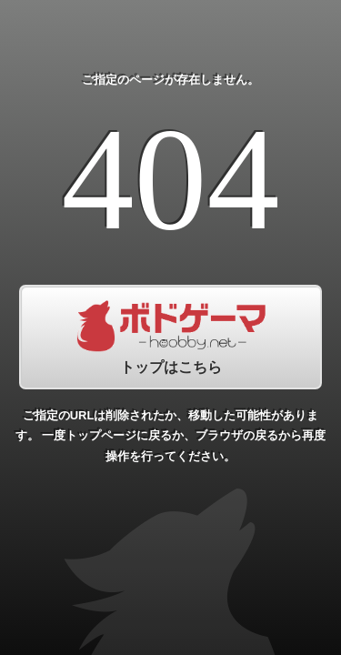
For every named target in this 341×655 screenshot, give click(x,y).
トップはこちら (170, 336)
